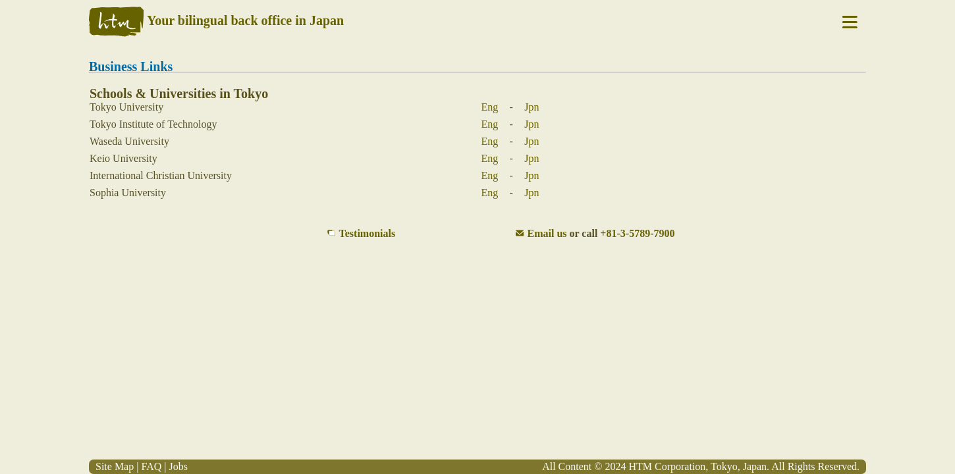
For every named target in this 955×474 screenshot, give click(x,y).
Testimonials (367, 233)
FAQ (151, 466)
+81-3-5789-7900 (637, 233)
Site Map (115, 466)
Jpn (531, 107)
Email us (547, 233)
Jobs (178, 466)
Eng (490, 107)
